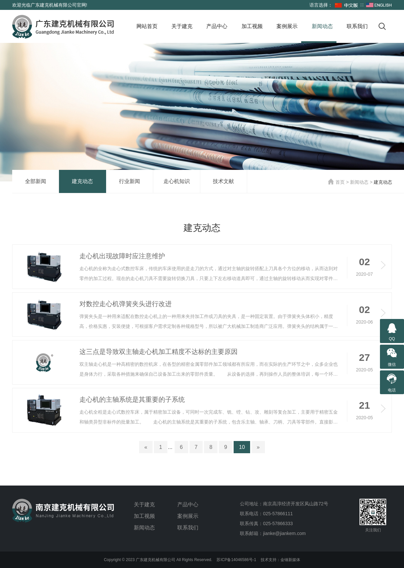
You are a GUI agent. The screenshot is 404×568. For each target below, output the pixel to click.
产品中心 (216, 26)
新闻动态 (322, 26)
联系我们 (357, 26)
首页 (336, 182)
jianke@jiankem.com (284, 533)
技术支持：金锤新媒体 (280, 559)
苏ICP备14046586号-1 (236, 559)
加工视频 (252, 26)
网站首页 (147, 26)
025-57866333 (278, 523)
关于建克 (181, 26)
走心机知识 (176, 181)
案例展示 (287, 26)
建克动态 (82, 181)
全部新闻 (35, 181)
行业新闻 (129, 181)
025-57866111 (278, 513)
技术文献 (223, 181)
